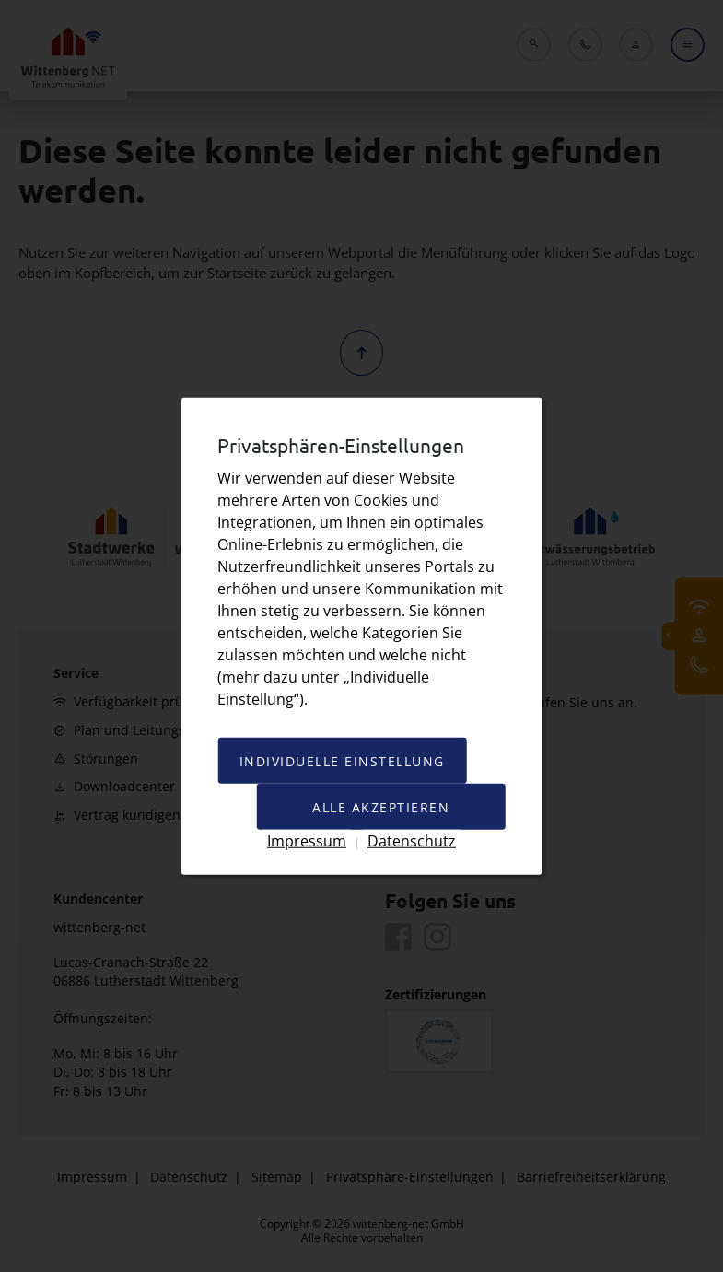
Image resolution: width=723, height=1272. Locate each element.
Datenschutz (411, 839)
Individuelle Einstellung (341, 760)
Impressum (306, 839)
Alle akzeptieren (381, 806)
